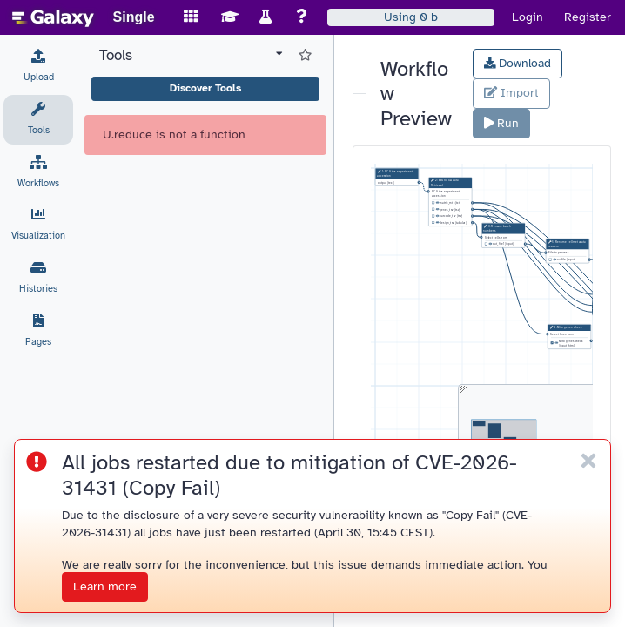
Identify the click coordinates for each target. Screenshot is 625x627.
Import (511, 92)
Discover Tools (205, 88)
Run (502, 123)
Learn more (105, 586)
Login (527, 17)
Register (587, 17)
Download (518, 63)
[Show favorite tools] (305, 56)
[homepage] (53, 17)
